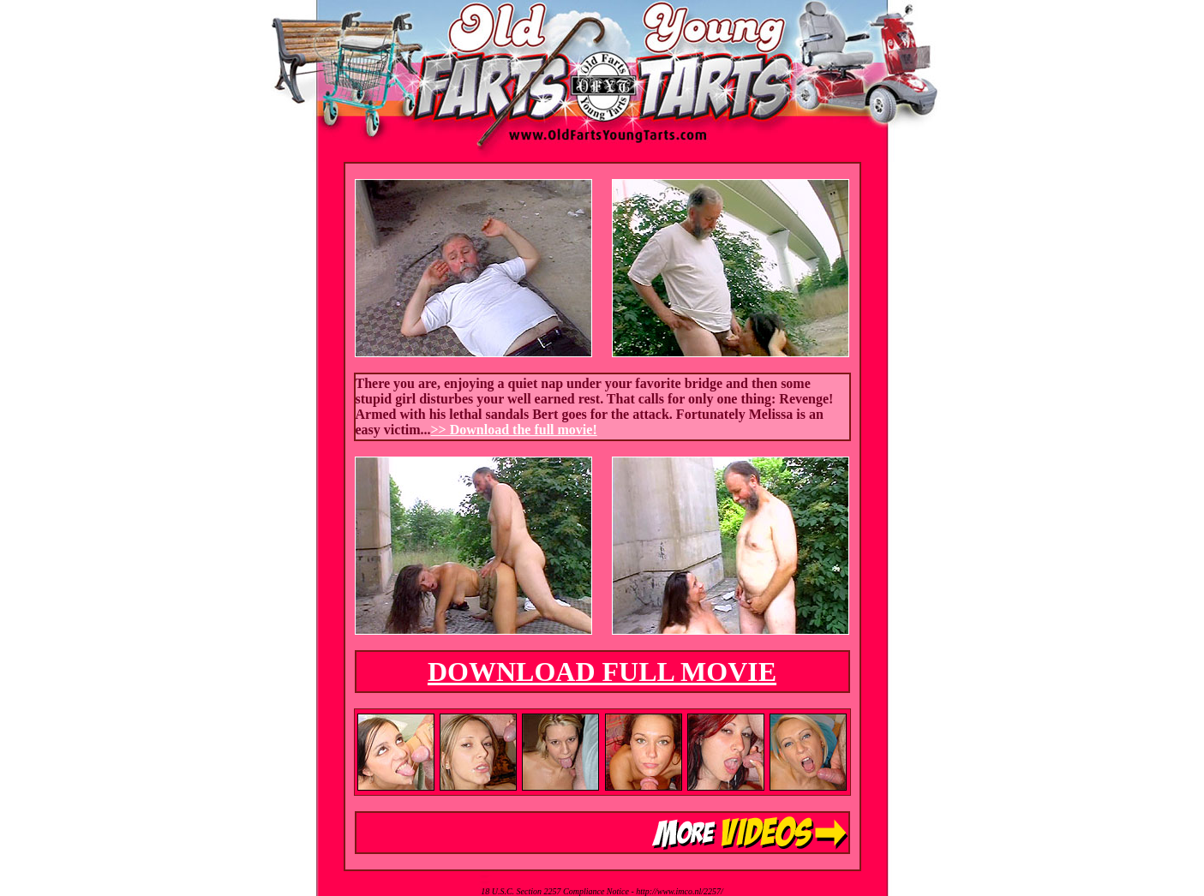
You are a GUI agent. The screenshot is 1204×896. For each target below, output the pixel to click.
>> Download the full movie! (513, 429)
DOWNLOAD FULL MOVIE (602, 671)
